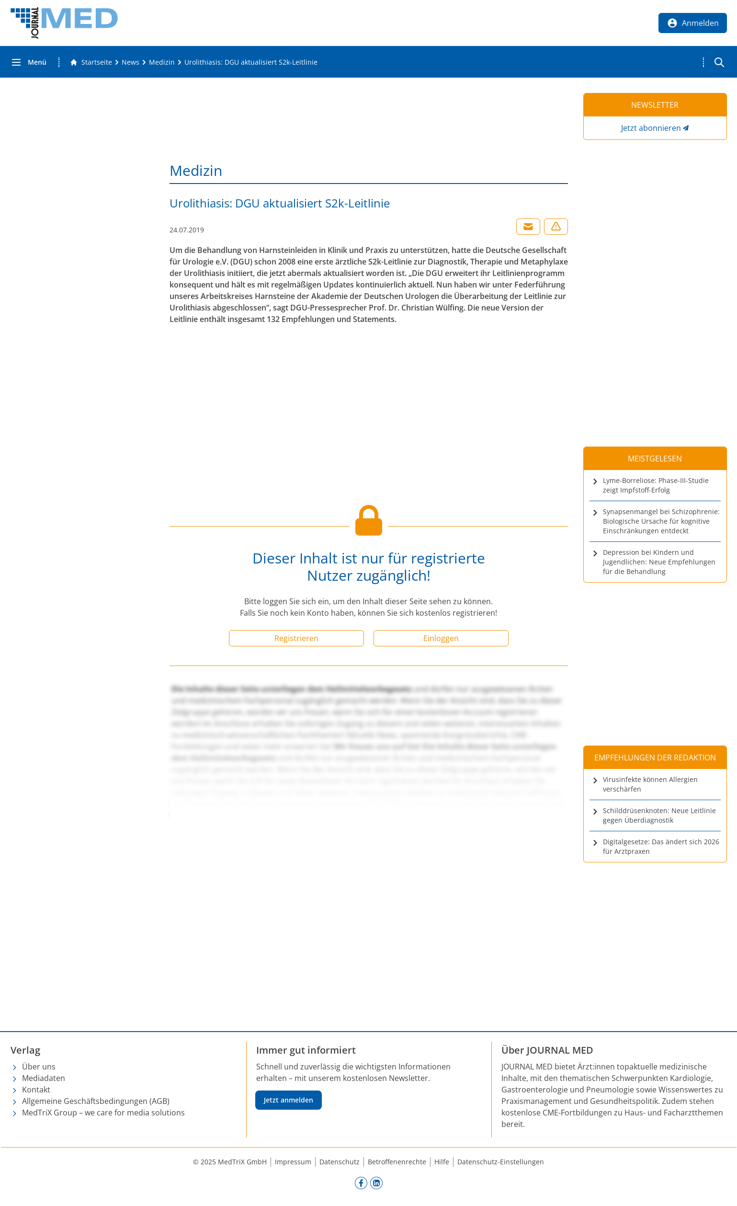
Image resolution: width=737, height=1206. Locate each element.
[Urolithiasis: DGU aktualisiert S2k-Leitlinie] (250, 62)
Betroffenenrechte (397, 1161)
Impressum (293, 1161)
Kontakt (36, 1089)
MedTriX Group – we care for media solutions (103, 1112)
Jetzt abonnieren (651, 128)
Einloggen (441, 638)
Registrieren (296, 638)
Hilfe (441, 1161)
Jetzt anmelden (288, 1099)
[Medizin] (162, 62)
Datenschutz (339, 1161)
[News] (130, 62)
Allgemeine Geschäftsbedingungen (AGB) (96, 1101)
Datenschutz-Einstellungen (500, 1161)
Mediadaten (43, 1078)
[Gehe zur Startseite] (91, 62)
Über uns (39, 1066)
